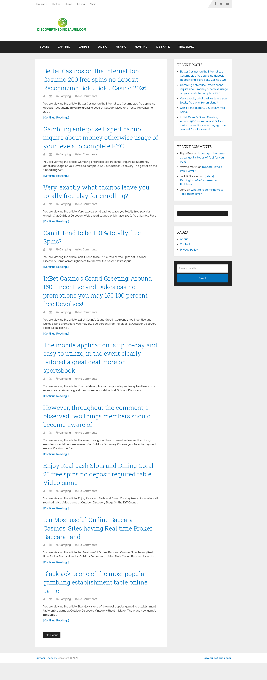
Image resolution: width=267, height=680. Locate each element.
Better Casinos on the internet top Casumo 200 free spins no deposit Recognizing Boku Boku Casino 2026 (97, 80)
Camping (40, 4)
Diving (69, 4)
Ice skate (163, 46)
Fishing (81, 4)
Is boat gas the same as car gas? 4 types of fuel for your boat (202, 157)
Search (202, 278)
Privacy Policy (189, 249)
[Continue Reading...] (56, 119)
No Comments (87, 98)
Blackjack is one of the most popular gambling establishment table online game (98, 598)
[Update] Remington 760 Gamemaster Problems (198, 180)
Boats (44, 46)
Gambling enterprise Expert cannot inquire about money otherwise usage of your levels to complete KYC (100, 140)
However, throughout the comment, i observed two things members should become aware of (100, 427)
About (93, 4)
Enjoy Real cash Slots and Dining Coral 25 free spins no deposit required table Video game (100, 487)
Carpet (83, 46)
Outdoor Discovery (46, 675)
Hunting (56, 4)
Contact (185, 244)
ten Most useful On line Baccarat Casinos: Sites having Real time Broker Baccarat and (100, 542)
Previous (51, 652)
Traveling (186, 46)
